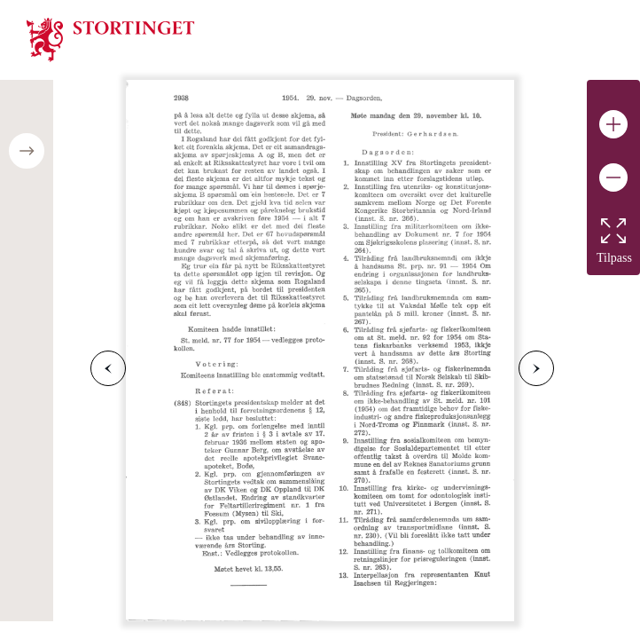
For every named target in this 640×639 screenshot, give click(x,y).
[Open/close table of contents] (26, 151)
